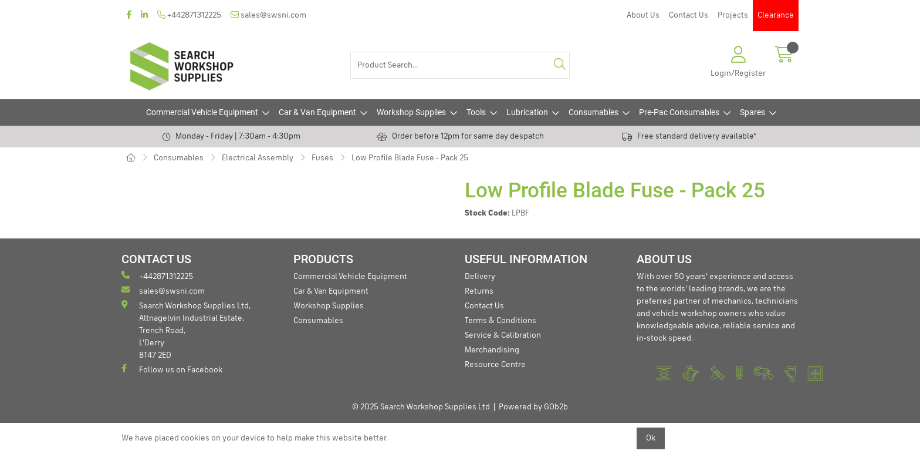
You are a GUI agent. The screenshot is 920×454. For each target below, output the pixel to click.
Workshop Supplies (411, 112)
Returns (479, 291)
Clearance (775, 15)
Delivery (480, 277)
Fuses (322, 158)
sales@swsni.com (268, 15)
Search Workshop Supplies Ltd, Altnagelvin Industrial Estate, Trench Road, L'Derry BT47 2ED (186, 329)
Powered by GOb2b (533, 407)
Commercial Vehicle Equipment (202, 112)
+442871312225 (189, 15)
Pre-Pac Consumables (679, 112)
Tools (476, 112)
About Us (643, 15)
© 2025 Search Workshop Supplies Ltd (421, 407)
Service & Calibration (503, 335)
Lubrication (527, 112)
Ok (650, 438)
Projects (733, 15)
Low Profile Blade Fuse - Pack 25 (409, 158)
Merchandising (492, 350)
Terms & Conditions (500, 321)
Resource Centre (495, 365)
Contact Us (688, 15)
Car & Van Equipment (317, 112)
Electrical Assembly (257, 158)
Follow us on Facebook (171, 369)
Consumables (593, 112)
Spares (752, 112)
